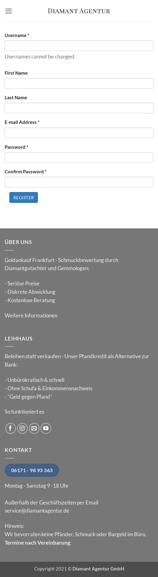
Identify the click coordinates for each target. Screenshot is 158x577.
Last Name (16, 97)
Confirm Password (26, 171)
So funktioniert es (24, 411)
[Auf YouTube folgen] (45, 428)
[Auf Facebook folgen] (10, 428)
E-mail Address (22, 122)
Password (16, 147)
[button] (9, 11)
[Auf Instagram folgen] (22, 428)
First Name (16, 73)
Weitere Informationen (31, 315)
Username (17, 35)
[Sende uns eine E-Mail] (34, 428)
